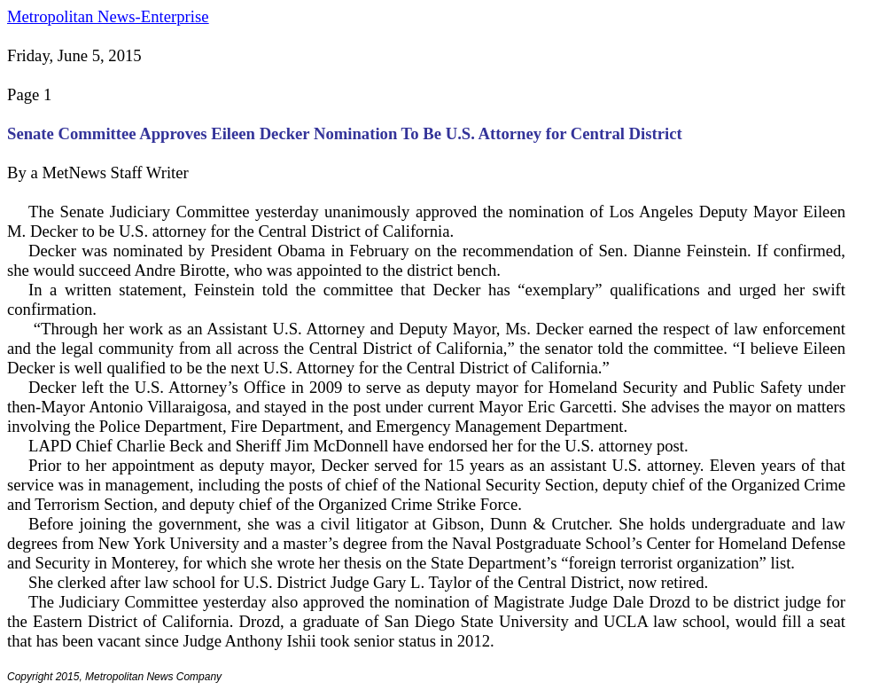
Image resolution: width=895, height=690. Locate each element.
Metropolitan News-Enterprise (107, 16)
